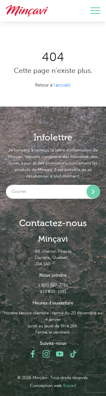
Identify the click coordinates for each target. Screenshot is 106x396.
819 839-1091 (53, 291)
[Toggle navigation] (95, 10)
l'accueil (61, 85)
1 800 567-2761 (53, 285)
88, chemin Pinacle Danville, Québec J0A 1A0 (53, 258)
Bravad (69, 385)
